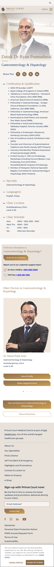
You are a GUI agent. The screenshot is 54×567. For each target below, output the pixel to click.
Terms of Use (11, 537)
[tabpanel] (27, 342)
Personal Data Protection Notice (20, 529)
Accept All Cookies (35, 563)
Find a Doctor (11, 455)
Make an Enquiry (13, 475)
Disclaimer (9, 525)
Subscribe (14, 511)
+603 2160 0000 (30, 270)
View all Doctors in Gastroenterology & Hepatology (27, 404)
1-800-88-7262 (23, 275)
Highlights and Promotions (18, 465)
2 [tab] (27, 391)
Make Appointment (27, 383)
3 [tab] (31, 391)
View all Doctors (27, 414)
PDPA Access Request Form (18, 533)
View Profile (27, 376)
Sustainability (11, 541)
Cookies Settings (16, 563)
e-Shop (8, 480)
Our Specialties (12, 451)
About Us (9, 446)
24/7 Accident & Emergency (18, 460)
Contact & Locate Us (14, 470)
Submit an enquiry (15, 257)
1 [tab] (23, 391)
